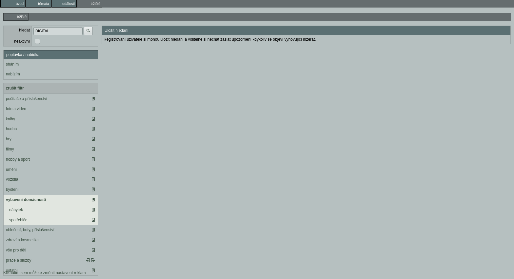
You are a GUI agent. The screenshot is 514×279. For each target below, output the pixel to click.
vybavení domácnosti (26, 199)
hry (8, 139)
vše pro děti (16, 250)
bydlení (12, 189)
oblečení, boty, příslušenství (30, 230)
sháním (12, 64)
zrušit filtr (15, 88)
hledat (24, 30)
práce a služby (18, 260)
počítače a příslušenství (26, 98)
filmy (10, 149)
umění (11, 169)
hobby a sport (18, 159)
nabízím (13, 74)
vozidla (12, 179)
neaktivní (22, 41)
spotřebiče (18, 220)
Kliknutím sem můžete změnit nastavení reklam (44, 272)
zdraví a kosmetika (22, 240)
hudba (11, 129)
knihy (10, 119)
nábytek (16, 210)
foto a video (16, 109)
